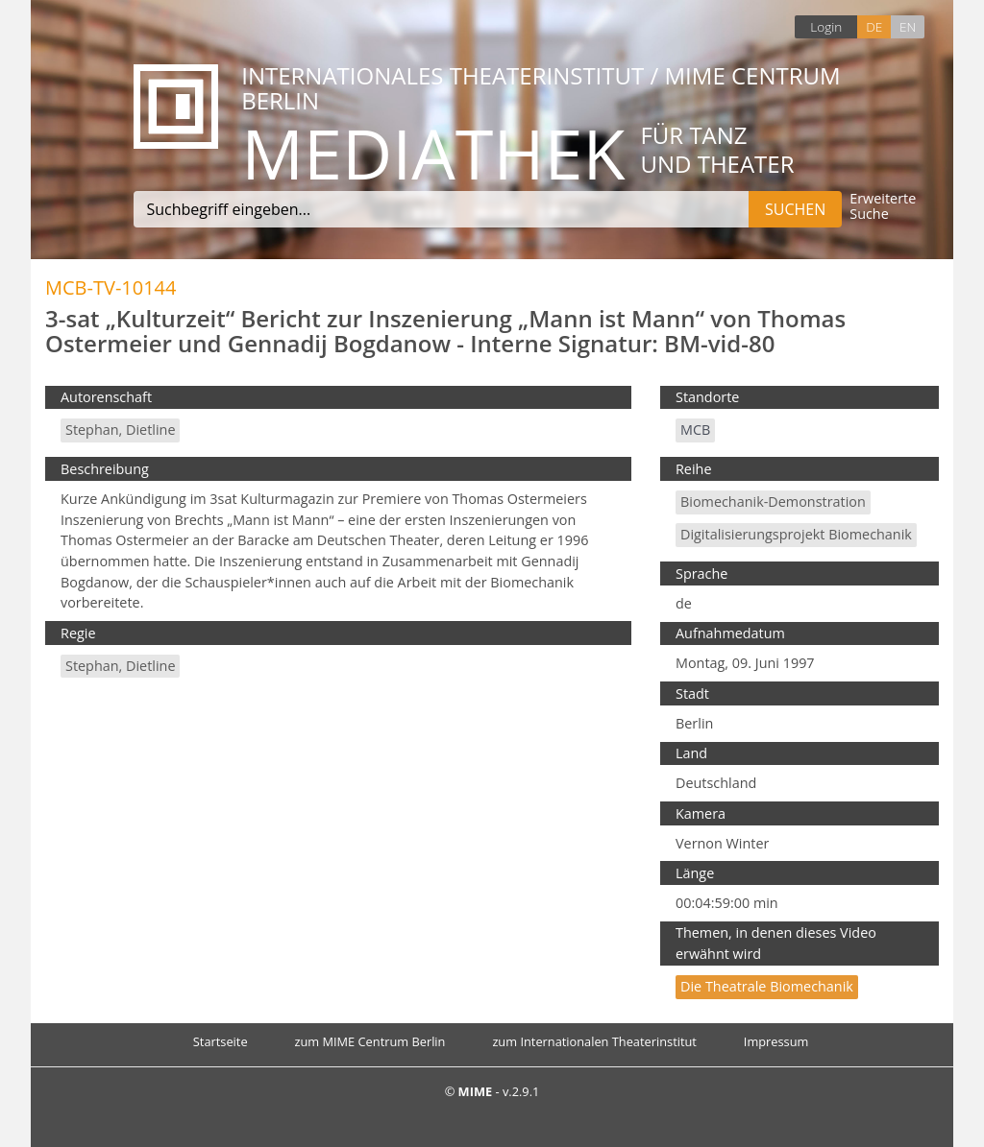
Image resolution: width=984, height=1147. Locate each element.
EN (907, 26)
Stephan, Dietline (120, 429)
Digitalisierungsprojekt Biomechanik (796, 534)
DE (874, 26)
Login (826, 26)
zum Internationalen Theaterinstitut (594, 1041)
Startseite (220, 1041)
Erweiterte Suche (882, 207)
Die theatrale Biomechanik (766, 986)
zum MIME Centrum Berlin (370, 1041)
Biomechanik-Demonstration (773, 501)
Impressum (776, 1041)
